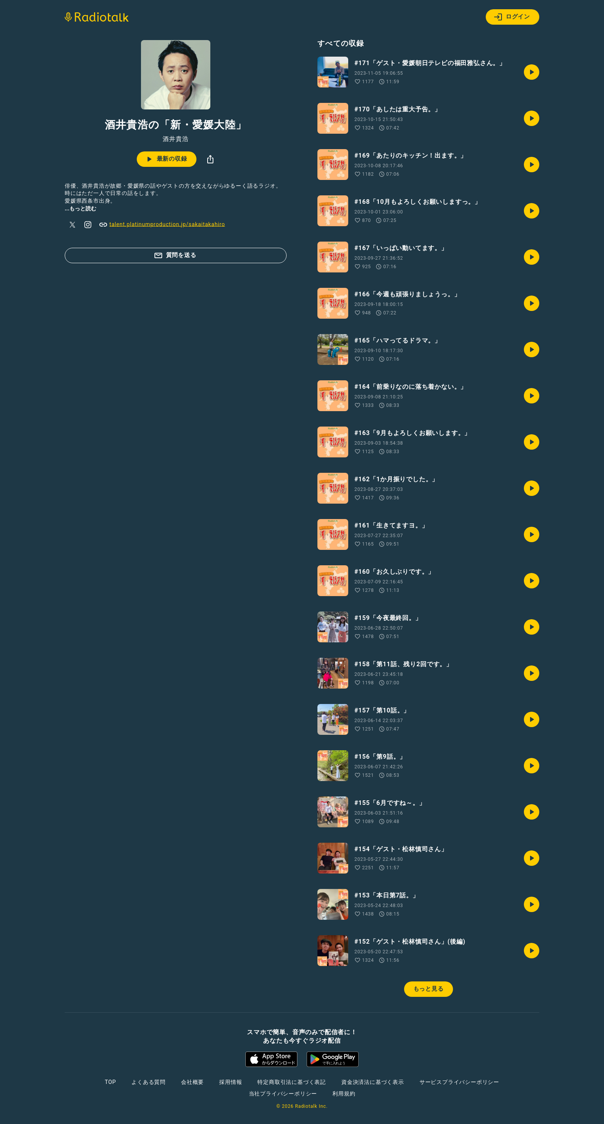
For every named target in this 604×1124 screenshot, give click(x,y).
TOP (110, 1082)
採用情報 (230, 1082)
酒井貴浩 (175, 139)
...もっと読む (80, 208)
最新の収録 (165, 159)
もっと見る (428, 988)
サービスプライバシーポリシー (459, 1082)
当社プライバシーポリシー (283, 1093)
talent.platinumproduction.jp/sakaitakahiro (162, 224)
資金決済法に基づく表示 (372, 1082)
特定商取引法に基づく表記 (291, 1082)
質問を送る (175, 255)
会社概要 (192, 1082)
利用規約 (343, 1093)
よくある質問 (148, 1082)
